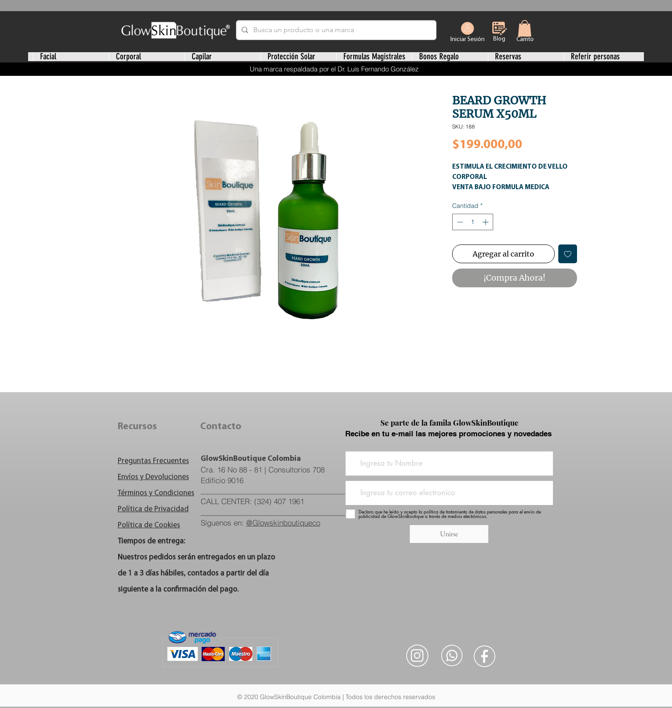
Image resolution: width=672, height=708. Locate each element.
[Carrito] (525, 39)
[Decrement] (459, 222)
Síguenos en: (260, 522)
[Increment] (486, 222)
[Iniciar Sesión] (467, 32)
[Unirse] (449, 534)
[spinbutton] (473, 222)
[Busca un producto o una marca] (335, 30)
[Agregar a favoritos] (567, 253)
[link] (525, 28)
